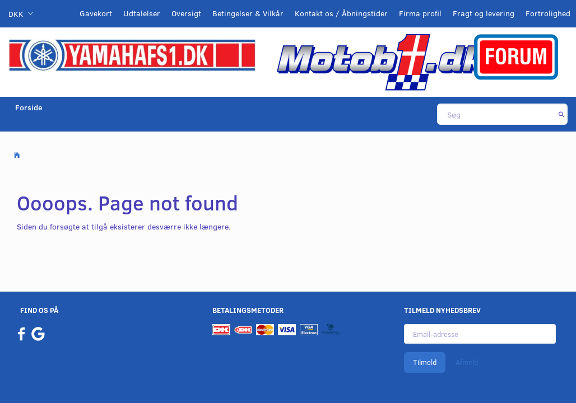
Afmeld (467, 362)
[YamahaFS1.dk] (132, 54)
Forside (29, 107)
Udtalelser (141, 13)
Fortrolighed (548, 13)
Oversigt (186, 13)
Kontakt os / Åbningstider (341, 13)
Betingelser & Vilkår (248, 13)
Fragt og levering (483, 13)
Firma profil (420, 13)
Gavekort (96, 13)
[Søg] (562, 114)
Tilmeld (424, 362)
